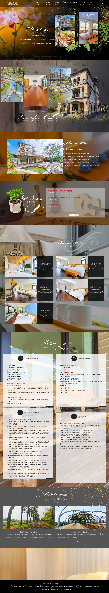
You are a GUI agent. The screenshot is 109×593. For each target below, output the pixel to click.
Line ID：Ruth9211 (46, 586)
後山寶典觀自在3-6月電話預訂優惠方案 (60, 191)
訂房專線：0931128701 (18, 586)
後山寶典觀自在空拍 (54, 204)
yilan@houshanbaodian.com (47, 589)
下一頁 (77, 214)
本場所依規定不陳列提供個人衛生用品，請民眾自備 (64, 197)
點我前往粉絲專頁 (58, 586)
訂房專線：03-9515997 (33, 586)
